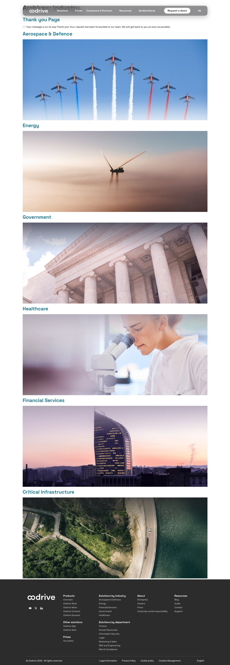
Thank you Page (41, 19)
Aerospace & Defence (47, 34)
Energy (31, 125)
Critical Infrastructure (48, 492)
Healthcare (35, 308)
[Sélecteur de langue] (199, 10)
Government (37, 217)
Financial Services (44, 400)
